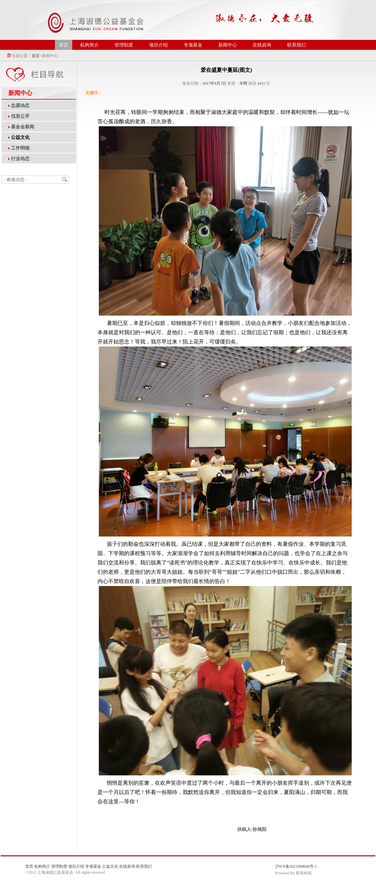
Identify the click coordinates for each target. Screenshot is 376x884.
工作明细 (20, 148)
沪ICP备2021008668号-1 (296, 866)
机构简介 (89, 45)
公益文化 (110, 866)
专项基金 (193, 45)
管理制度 (123, 45)
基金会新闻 (22, 126)
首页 (63, 45)
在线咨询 (262, 45)
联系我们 (296, 45)
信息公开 (20, 116)
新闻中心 (227, 45)
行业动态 (20, 158)
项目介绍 (158, 45)
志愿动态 (20, 105)
